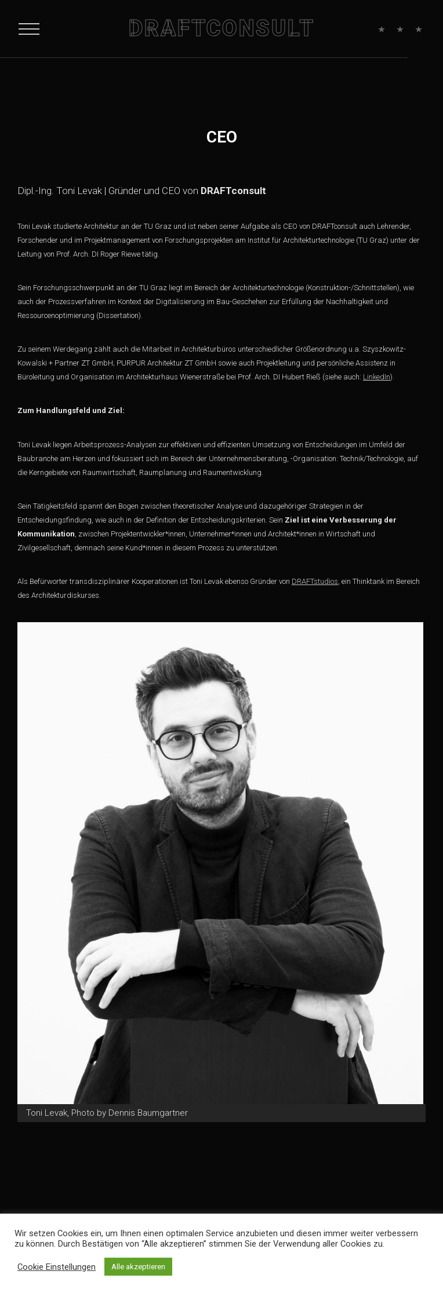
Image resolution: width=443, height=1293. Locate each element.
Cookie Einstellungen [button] (56, 1267)
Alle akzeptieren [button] (138, 1266)
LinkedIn (376, 376)
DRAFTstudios (315, 581)
